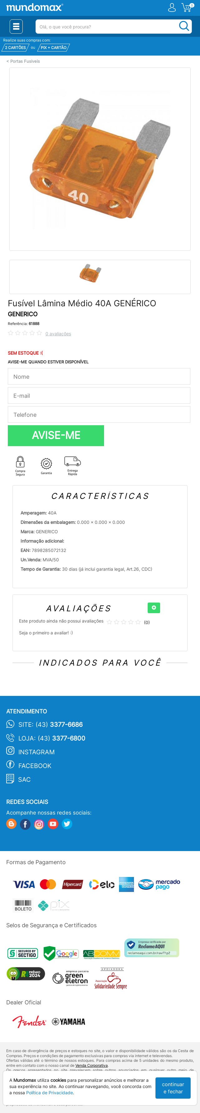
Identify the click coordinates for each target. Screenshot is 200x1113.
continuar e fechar (173, 1088)
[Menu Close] (16, 26)
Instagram (36, 752)
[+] (154, 608)
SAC (24, 779)
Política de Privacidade (49, 1092)
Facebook (34, 766)
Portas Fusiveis (25, 61)
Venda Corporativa (91, 1065)
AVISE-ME (56, 435)
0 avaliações (58, 333)
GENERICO (22, 314)
